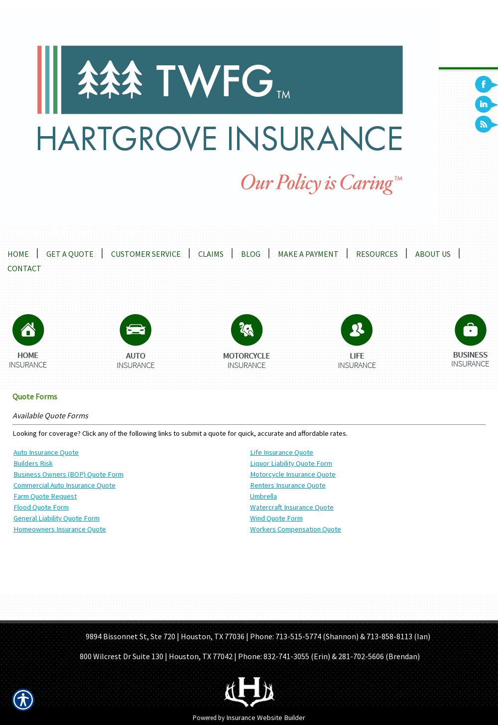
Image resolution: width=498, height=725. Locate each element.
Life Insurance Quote (281, 452)
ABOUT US (192, 615)
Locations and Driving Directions (73, 231)
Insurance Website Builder (265, 717)
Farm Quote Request (45, 496)
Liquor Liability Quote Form (291, 463)
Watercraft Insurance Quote (292, 507)
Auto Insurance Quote (46, 452)
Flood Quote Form (41, 507)
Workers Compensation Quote (295, 529)
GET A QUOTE (235, 615)
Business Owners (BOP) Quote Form (68, 474)
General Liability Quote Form (56, 518)
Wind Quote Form (276, 518)
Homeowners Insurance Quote (59, 529)
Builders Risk (33, 463)
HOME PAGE (151, 615)
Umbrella (263, 496)
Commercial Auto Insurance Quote (64, 485)
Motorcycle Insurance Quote (293, 474)
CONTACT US (341, 615)
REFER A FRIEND (289, 615)
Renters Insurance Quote (288, 485)
